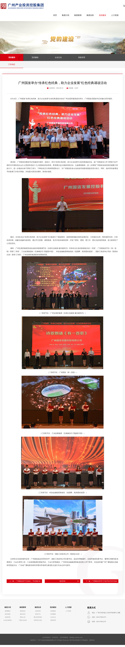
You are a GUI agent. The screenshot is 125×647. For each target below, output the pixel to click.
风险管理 (81, 57)
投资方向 (38, 616)
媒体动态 (22, 616)
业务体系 (38, 613)
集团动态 (22, 613)
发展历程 (7, 619)
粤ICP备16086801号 (75, 642)
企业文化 (58, 57)
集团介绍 (65, 15)
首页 (55, 15)
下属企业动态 (23, 622)
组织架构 (7, 616)
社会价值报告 (8, 622)
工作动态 (11, 64)
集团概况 (7, 613)
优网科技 (92, 642)
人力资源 (114, 15)
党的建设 (102, 15)
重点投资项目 (38, 619)
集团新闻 (78, 15)
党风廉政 (35, 57)
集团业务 (90, 15)
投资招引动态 (38, 622)
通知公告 (22, 619)
